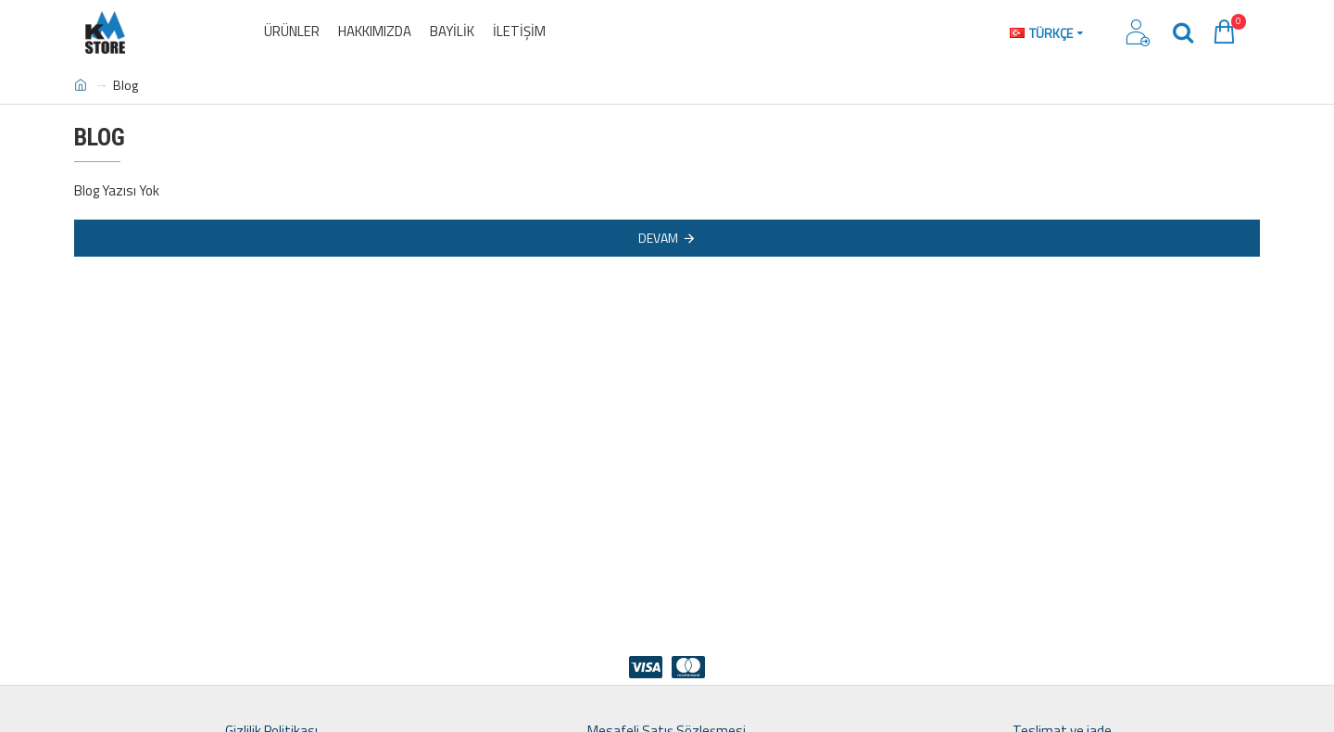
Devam (658, 237)
